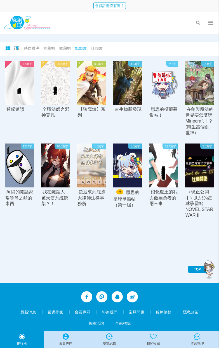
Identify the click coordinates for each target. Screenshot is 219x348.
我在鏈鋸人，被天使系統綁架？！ (55, 198)
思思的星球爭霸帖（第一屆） (126, 198)
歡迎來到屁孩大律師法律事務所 (91, 198)
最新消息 (28, 312)
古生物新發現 (128, 109)
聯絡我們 (109, 312)
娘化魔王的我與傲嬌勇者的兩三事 (163, 198)
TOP (197, 269)
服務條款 (163, 312)
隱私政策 (191, 312)
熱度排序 (31, 48)
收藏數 (65, 48)
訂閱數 (97, 48)
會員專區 (82, 312)
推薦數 (49, 48)
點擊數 (81, 48)
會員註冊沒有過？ (109, 6)
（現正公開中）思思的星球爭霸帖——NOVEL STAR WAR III (199, 204)
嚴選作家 (55, 312)
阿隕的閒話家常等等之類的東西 (19, 198)
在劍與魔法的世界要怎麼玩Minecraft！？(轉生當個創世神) (199, 121)
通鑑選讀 (15, 109)
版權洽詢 (96, 323)
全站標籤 (123, 323)
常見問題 (136, 312)
